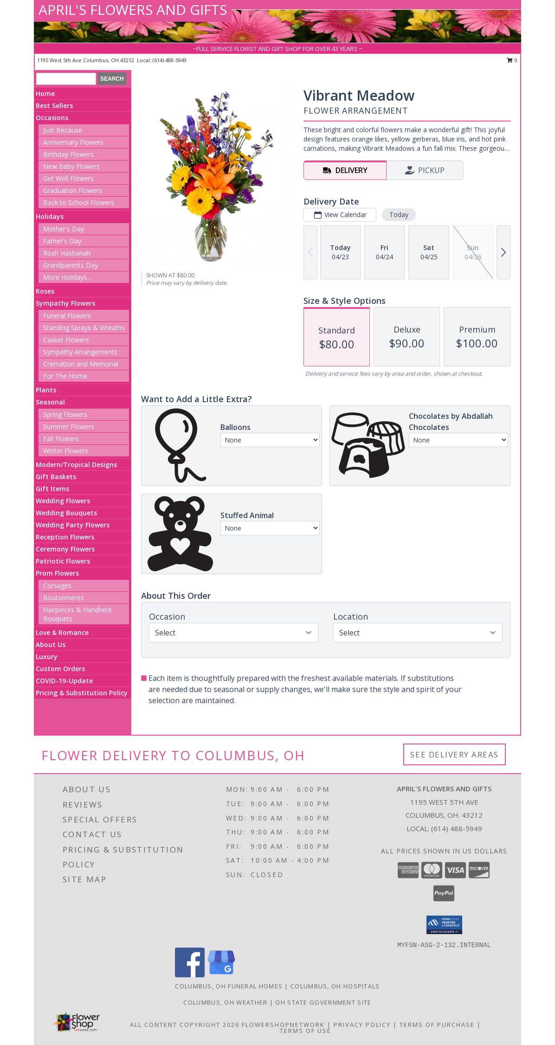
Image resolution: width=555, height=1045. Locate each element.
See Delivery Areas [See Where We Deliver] (454, 754)
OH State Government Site (323, 1002)
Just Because (62, 130)
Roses (45, 291)
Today (398, 214)
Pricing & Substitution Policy (82, 692)
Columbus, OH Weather (225, 1002)
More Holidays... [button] (67, 277)
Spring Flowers (65, 414)
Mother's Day (63, 228)
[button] (444, 925)
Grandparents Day (70, 265)
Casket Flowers (66, 339)
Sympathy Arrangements (80, 351)
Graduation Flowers (72, 190)
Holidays (50, 216)
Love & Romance (62, 632)
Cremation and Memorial (80, 363)
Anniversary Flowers (73, 142)
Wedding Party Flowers (73, 524)
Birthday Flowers (68, 154)
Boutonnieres (63, 597)
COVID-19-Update (64, 680)
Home (45, 93)
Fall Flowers (61, 438)
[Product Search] (66, 79)
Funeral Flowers (67, 315)
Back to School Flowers (78, 202)
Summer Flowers (68, 426)
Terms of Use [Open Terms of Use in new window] (305, 1030)
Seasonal (50, 401)
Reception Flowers (65, 536)
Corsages (57, 585)
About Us (50, 644)
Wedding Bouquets (66, 512)
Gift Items (52, 488)
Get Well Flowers (68, 178)
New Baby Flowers (71, 166)
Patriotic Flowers (63, 561)
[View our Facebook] (190, 974)
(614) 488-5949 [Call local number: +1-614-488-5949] (170, 60)
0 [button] (512, 60)
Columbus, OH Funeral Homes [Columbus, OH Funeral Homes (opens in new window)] (229, 986)
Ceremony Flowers (65, 549)
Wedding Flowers (63, 500)
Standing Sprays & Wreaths (84, 327)
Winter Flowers (65, 450)
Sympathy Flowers (65, 303)
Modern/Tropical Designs (76, 464)
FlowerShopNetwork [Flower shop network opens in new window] (283, 1024)
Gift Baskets (56, 476)
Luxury (47, 656)
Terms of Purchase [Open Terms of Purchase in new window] (437, 1024)
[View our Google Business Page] (221, 974)
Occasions (52, 117)
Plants (46, 389)
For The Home (65, 376)
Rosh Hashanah (66, 253)
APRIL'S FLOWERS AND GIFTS (133, 9)
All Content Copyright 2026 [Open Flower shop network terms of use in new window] (184, 1024)
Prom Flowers (57, 573)
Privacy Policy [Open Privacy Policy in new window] (362, 1024)
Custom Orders (60, 668)
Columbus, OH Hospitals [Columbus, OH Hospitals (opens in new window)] (335, 986)
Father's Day (62, 241)
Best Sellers (54, 105)
